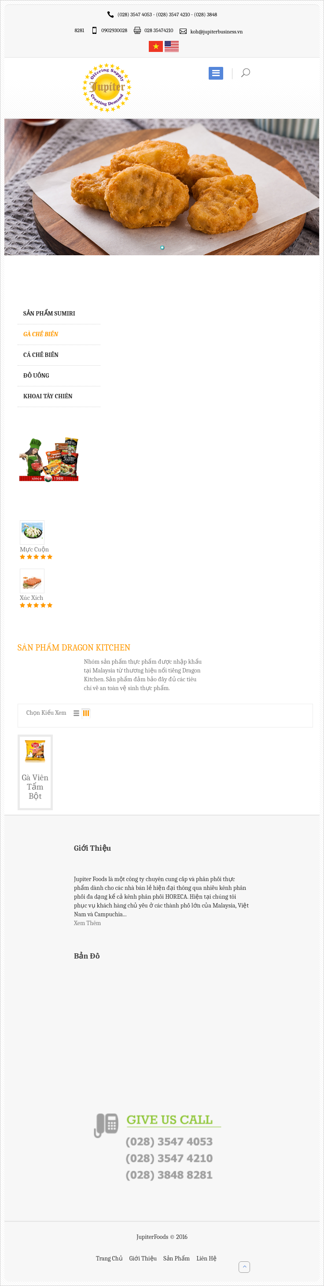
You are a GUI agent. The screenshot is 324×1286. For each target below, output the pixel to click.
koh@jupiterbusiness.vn (216, 32)
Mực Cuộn (34, 549)
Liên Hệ (206, 1258)
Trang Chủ (109, 1258)
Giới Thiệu (143, 1258)
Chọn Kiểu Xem (46, 712)
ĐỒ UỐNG (36, 375)
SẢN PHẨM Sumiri (49, 313)
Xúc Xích (31, 598)
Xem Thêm (87, 923)
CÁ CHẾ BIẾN (41, 355)
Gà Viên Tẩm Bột (35, 786)
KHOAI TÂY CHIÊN (48, 396)
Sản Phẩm (176, 1258)
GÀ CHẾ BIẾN (40, 334)
